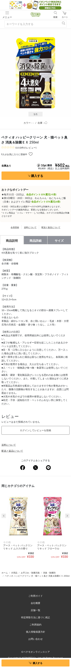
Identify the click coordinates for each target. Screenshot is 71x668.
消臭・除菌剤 (49, 572)
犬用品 (14, 572)
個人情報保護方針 (35, 631)
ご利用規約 (35, 624)
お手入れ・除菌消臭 (30, 572)
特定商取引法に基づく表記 (35, 617)
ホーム (4, 572)
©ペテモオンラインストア (35, 651)
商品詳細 (35, 240)
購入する (37, 175)
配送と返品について (50, 227)
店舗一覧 (35, 610)
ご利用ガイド (35, 595)
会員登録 (15, 227)
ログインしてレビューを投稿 (35, 430)
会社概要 (35, 602)
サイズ (59, 240)
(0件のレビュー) (25, 147)
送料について (30, 227)
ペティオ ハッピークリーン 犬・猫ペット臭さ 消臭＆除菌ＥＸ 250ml (37, 576)
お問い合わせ (35, 638)
